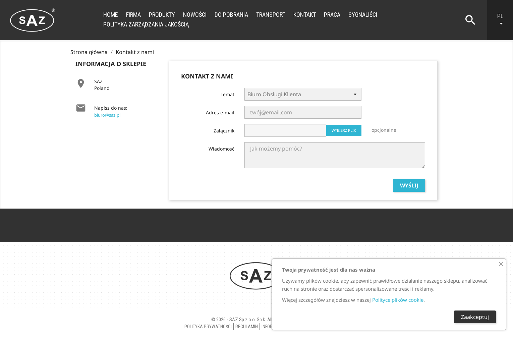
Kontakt (304, 14)
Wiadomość (221, 149)
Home (110, 14)
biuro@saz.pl (107, 115)
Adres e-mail (220, 112)
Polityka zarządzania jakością (146, 24)
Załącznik (224, 130)
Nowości (195, 14)
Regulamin (246, 326)
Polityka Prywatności (208, 326)
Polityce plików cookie (397, 299)
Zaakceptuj (475, 317)
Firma (133, 14)
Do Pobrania (231, 14)
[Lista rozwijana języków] (503, 20)
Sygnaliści (362, 14)
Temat (227, 94)
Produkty (162, 14)
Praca (332, 14)
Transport (270, 14)
